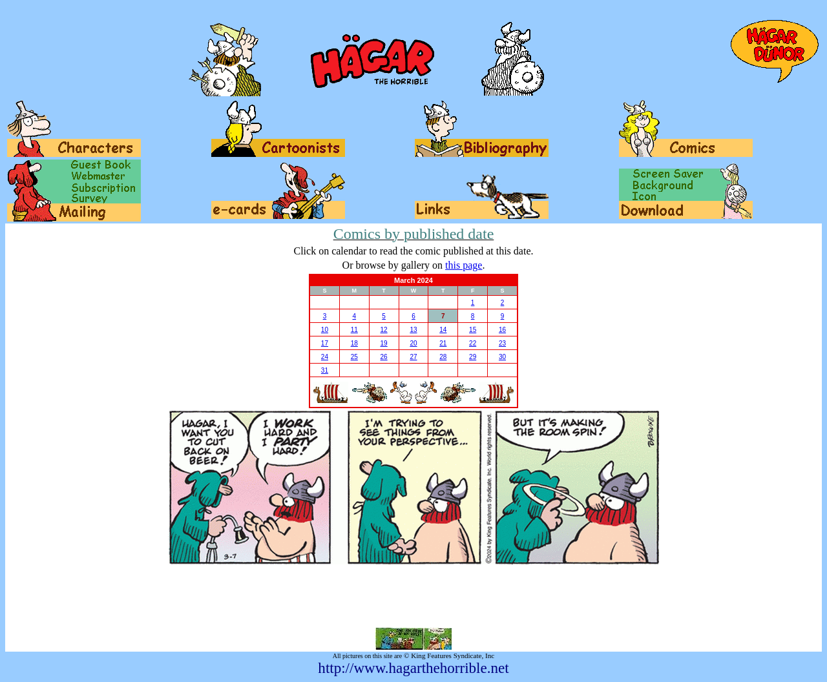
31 (324, 370)
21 (442, 343)
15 (472, 329)
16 (502, 329)
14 (442, 329)
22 (472, 343)
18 (354, 343)
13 (413, 329)
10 (324, 329)
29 (472, 356)
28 (442, 356)
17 (324, 343)
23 (502, 343)
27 (413, 356)
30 (502, 356)
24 (324, 356)
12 (384, 329)
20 (413, 343)
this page (463, 265)
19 (384, 343)
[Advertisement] (413, 596)
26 (384, 356)
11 (354, 329)
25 (354, 356)
